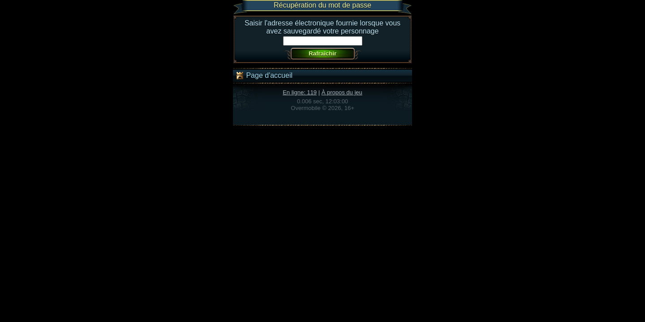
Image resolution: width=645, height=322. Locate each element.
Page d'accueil (263, 75)
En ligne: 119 (300, 92)
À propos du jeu (342, 92)
